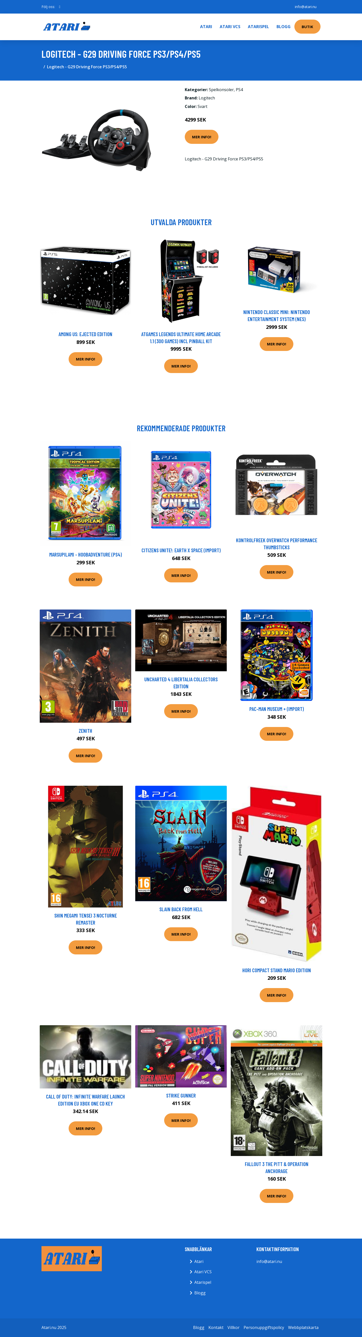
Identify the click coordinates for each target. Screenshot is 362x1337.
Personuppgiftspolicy (264, 1327)
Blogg (284, 26)
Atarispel (258, 26)
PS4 (239, 89)
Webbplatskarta (303, 1327)
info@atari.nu (305, 6)
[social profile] (59, 7)
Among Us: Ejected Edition (85, 334)
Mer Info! (201, 136)
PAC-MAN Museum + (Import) (276, 709)
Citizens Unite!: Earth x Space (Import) (181, 550)
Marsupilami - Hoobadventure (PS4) (85, 554)
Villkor (234, 1327)
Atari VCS (230, 26)
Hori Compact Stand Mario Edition (276, 970)
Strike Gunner (181, 1095)
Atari (206, 26)
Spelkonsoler (221, 89)
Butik (307, 26)
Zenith (85, 730)
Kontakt (215, 1327)
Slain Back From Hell (181, 909)
